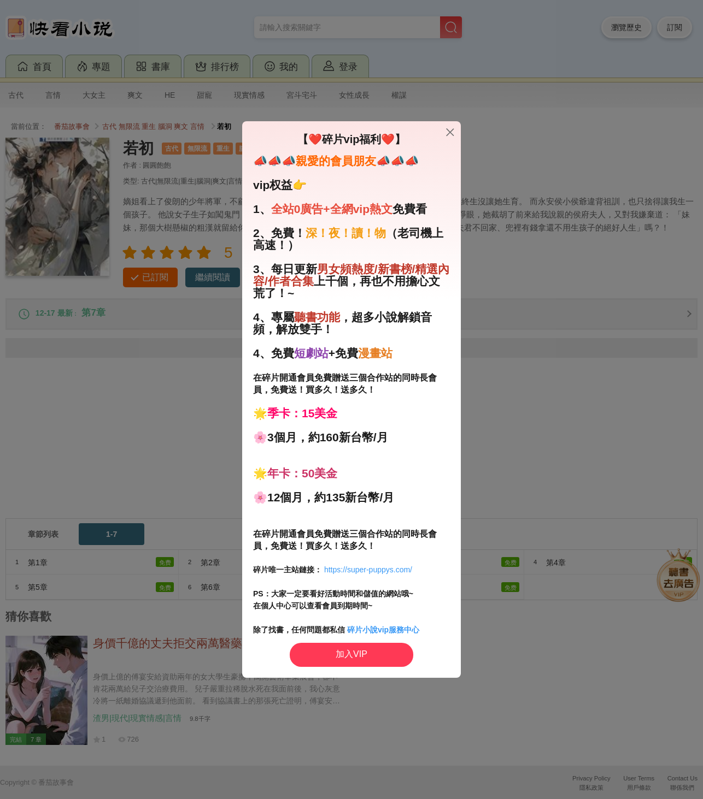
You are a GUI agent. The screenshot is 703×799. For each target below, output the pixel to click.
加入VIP (351, 654)
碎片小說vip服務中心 (383, 629)
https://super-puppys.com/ (368, 569)
